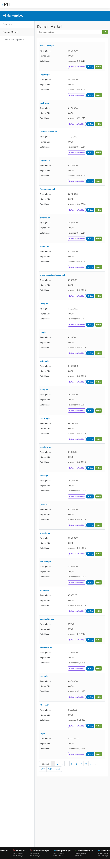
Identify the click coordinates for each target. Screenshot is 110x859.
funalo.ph (44, 475)
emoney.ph (45, 217)
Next (58, 769)
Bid (98, 66)
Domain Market (10, 32)
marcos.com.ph (47, 45)
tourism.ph (45, 418)
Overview (7, 24)
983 (50, 769)
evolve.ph (44, 103)
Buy (90, 66)
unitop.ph (44, 361)
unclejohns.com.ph (48, 131)
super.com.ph (46, 590)
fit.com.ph (44, 704)
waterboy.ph (45, 533)
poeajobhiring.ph (47, 619)
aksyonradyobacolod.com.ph (52, 275)
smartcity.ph (45, 447)
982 (43, 769)
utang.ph (44, 303)
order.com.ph (46, 647)
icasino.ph (44, 246)
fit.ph (42, 733)
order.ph (44, 676)
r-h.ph (43, 332)
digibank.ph (45, 160)
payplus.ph (45, 74)
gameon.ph (45, 504)
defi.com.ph (45, 561)
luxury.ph (44, 389)
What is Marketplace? (13, 39)
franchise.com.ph (47, 189)
